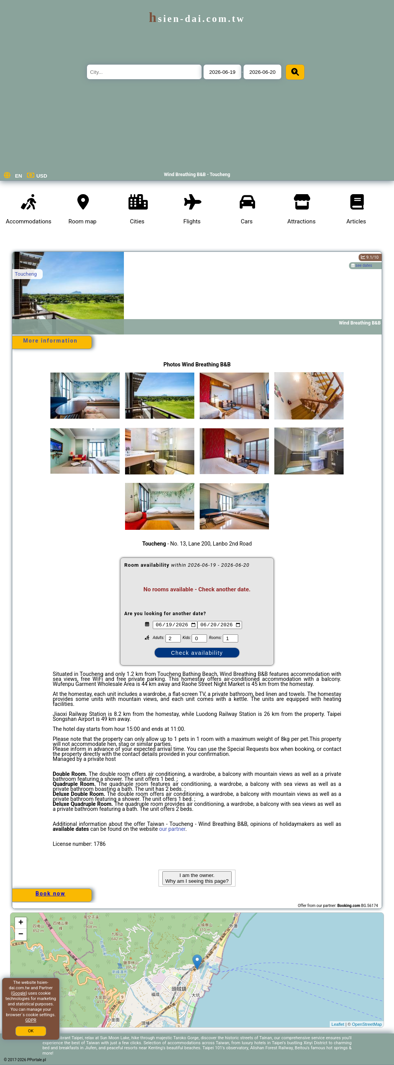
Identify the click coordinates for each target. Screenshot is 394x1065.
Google (19, 993)
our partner (172, 829)
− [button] (20, 934)
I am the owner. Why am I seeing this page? (197, 878)
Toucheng (26, 274)
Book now (50, 893)
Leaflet (338, 1024)
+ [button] (20, 923)
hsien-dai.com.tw (197, 18)
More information (50, 341)
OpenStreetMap (367, 1024)
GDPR (30, 1020)
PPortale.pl (36, 1060)
